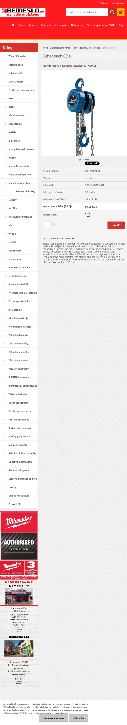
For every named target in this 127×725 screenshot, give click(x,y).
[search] (112, 12)
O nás (21, 25)
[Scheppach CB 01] (84, 72)
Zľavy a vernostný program (54, 25)
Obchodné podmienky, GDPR (101, 25)
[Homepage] (13, 25)
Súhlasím (78, 718)
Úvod (45, 47)
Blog (121, 25)
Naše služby (77, 25)
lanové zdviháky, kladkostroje (87, 47)
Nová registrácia (117, 2)
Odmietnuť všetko (53, 718)
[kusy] (47, 224)
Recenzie (33, 25)
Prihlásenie (103, 2)
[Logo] (22, 12)
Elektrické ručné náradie (60, 47)
